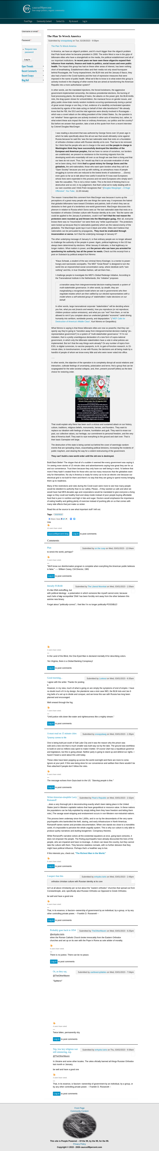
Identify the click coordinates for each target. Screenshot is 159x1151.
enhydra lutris (100, 877)
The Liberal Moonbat (97, 586)
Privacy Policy (79, 1144)
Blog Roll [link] (25, 80)
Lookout (102, 678)
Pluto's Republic (99, 798)
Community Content (44, 21)
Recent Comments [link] (29, 71)
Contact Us (60, 21)
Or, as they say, (60, 971)
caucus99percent (41, 7)
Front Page (28, 21)
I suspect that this (55, 876)
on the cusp (100, 548)
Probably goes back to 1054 (63, 930)
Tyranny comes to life (56, 737)
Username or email (30, 31)
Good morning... (54, 678)
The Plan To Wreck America (63, 46)
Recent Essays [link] (28, 75)
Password (26, 40)
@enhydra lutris (57, 934)
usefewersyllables (98, 972)
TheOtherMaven (99, 931)
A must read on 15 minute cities (61, 733)
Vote (49, 522)
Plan (49, 547)
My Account (73, 21)
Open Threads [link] (27, 66)
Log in (85, 21)
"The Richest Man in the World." (90, 853)
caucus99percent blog (58, 534)
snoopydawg (66, 41)
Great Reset (58, 515)
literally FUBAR (55, 586)
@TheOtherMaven (61, 975)
